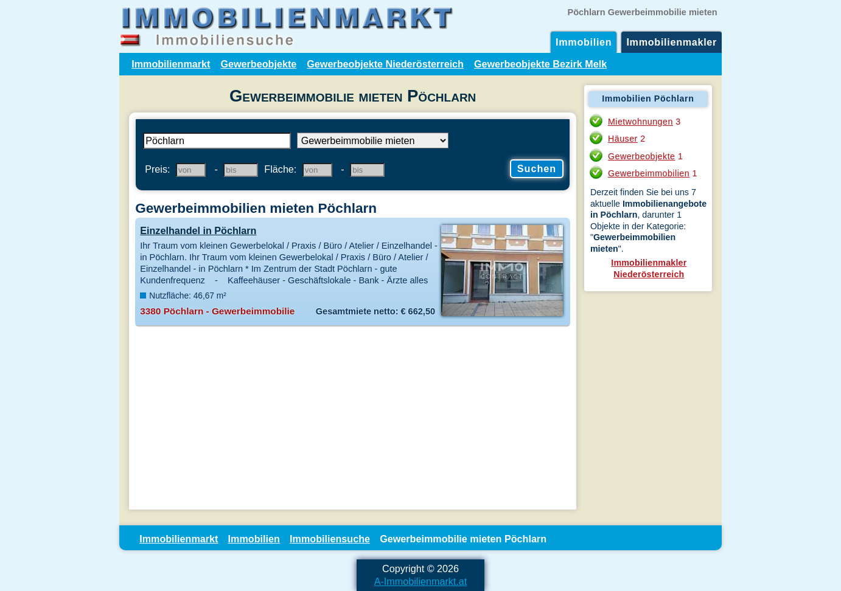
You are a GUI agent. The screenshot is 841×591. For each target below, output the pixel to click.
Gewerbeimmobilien (648, 173)
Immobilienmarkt (170, 63)
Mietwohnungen (640, 121)
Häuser (623, 138)
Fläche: (280, 169)
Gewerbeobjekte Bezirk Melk (540, 63)
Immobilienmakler (671, 41)
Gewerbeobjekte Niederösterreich (385, 63)
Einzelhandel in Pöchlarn (198, 230)
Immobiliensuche (330, 538)
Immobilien (584, 41)
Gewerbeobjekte (258, 63)
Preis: (157, 169)
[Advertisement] (352, 418)
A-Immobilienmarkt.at (420, 581)
